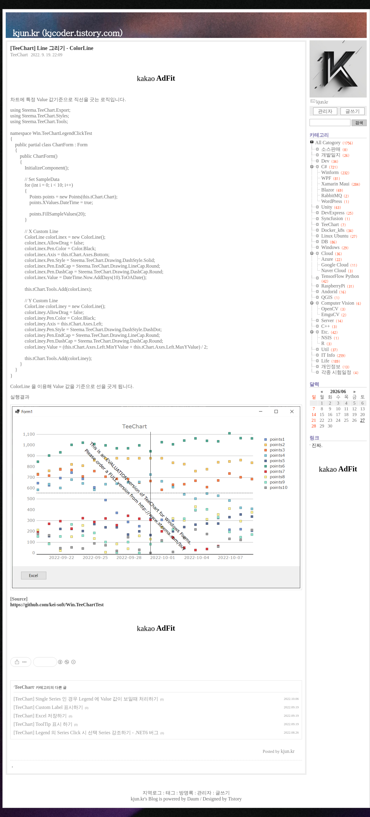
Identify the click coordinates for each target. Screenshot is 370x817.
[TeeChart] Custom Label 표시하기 (48, 707)
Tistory (235, 798)
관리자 (325, 111)
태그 (170, 792)
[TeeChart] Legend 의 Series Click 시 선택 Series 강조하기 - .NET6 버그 (86, 732)
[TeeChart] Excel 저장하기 (40, 715)
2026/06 (338, 391)
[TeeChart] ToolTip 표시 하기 (43, 724)
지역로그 (152, 792)
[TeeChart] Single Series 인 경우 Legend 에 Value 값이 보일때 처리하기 (86, 698)
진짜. (317, 445)
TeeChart (19, 54)
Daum (193, 798)
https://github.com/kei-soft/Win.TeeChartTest (57, 604)
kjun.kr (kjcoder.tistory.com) (67, 32)
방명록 (186, 792)
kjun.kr (137, 798)
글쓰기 (352, 111)
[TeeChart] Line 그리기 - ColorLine (51, 48)
